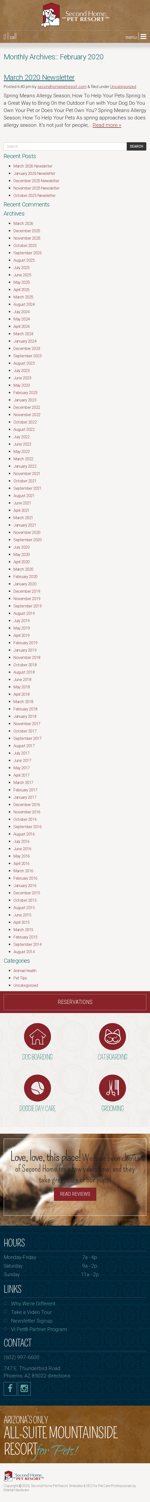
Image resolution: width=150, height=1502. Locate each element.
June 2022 (22, 444)
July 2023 (21, 370)
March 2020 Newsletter (39, 77)
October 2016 (25, 819)
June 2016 (22, 849)
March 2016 (23, 871)
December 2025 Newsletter (36, 181)
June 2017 (22, 760)
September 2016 (27, 826)
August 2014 (24, 952)
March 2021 (23, 517)
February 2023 (25, 392)
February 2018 (25, 709)
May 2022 (21, 451)
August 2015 (24, 907)
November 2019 (26, 598)
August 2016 (24, 834)
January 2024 (24, 341)
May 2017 (21, 768)
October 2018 (25, 665)
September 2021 (27, 488)
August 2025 (24, 260)
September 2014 (27, 944)
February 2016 (25, 878)
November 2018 (26, 657)
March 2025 (23, 297)
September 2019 (27, 606)
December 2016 (26, 804)
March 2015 (23, 929)
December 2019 (26, 591)
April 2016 (21, 863)
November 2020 (26, 532)
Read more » (107, 125)
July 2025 (21, 267)
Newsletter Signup (31, 1321)
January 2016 (24, 885)
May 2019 (21, 628)
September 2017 (27, 738)
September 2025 (27, 253)
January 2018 (24, 716)
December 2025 (26, 231)
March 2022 (23, 459)
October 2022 (25, 422)
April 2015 (21, 922)
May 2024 (21, 319)
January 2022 (24, 466)
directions (59, 1376)
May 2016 (21, 856)
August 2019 (24, 613)
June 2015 (22, 915)
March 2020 (23, 569)
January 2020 (24, 584)
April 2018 (21, 694)
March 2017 (23, 782)
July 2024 (21, 311)
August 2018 (24, 672)
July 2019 (21, 620)
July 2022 (21, 437)
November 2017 (26, 723)
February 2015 (25, 937)
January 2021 (24, 525)
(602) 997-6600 (21, 1357)
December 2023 (26, 348)
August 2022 (24, 429)
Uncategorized (123, 86)
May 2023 (21, 385)
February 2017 (25, 790)
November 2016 (26, 812)
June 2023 (22, 378)
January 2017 (24, 797)
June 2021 (22, 503)
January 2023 (24, 400)
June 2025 (22, 275)
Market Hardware (16, 1490)
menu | (135, 37)
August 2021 (24, 495)
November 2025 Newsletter (36, 188)
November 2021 (26, 473)
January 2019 (24, 650)
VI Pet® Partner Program (39, 1329)
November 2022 (26, 414)
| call (10, 37)
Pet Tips (20, 978)
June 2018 (22, 679)
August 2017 (24, 746)
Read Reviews (75, 1194)
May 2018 (21, 687)
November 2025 (26, 238)
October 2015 (25, 900)
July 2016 (21, 841)
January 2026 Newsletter (34, 173)
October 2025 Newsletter (34, 195)
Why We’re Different (33, 1304)
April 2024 (21, 326)
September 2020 (27, 540)
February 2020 (25, 576)
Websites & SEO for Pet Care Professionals (100, 1486)
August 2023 (24, 363)
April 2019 (21, 635)
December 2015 (26, 893)
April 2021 (21, 510)
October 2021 (25, 481)
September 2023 (27, 356)
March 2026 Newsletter (32, 166)
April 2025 (21, 289)
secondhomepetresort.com (62, 86)
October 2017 (25, 731)
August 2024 (24, 304)
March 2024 (23, 334)
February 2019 (25, 643)
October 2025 (25, 245)
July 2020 (21, 547)
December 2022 (26, 407)
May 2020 (21, 554)
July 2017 (21, 753)
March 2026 (23, 223)
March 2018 (23, 701)
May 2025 (21, 282)
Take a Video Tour (31, 1312)
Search (136, 146)
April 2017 (21, 775)
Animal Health (25, 970)
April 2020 (21, 562)
